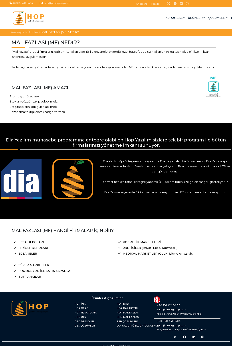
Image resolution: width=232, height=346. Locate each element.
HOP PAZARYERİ (125, 306)
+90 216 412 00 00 (165, 304)
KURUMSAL (74, 17)
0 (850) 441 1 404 (23, 3)
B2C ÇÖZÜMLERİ (83, 322)
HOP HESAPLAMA (83, 310)
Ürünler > (34, 31)
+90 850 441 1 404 (165, 320)
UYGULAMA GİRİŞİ (200, 17)
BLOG (154, 17)
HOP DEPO (79, 306)
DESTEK (138, 17)
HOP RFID (122, 303)
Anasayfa (141, 3)
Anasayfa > (19, 31)
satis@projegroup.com (56, 3)
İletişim (155, 3)
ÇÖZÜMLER (117, 17)
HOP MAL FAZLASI (126, 310)
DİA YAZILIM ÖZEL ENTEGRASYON (134, 322)
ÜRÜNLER (96, 17)
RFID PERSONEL (82, 318)
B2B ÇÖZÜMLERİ (125, 318)
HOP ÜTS (78, 303)
